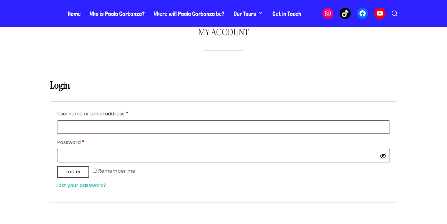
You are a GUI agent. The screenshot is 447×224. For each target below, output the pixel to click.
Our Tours (248, 13)
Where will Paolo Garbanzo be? (189, 13)
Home (74, 13)
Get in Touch (287, 13)
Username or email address (103, 113)
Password (81, 142)
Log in (73, 172)
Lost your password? (81, 185)
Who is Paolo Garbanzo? (117, 13)
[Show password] (383, 155)
